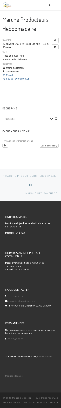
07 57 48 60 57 (15, 339)
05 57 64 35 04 (15, 296)
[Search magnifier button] (56, 119)
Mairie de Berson (22, 397)
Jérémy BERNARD (45, 356)
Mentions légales (14, 375)
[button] (55, 47)
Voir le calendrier (49, 146)
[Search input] (27, 119)
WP (18, 402)
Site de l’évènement (15, 78)
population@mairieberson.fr (21, 301)
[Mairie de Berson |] (7, 4)
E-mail (7, 75)
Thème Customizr (49, 402)
